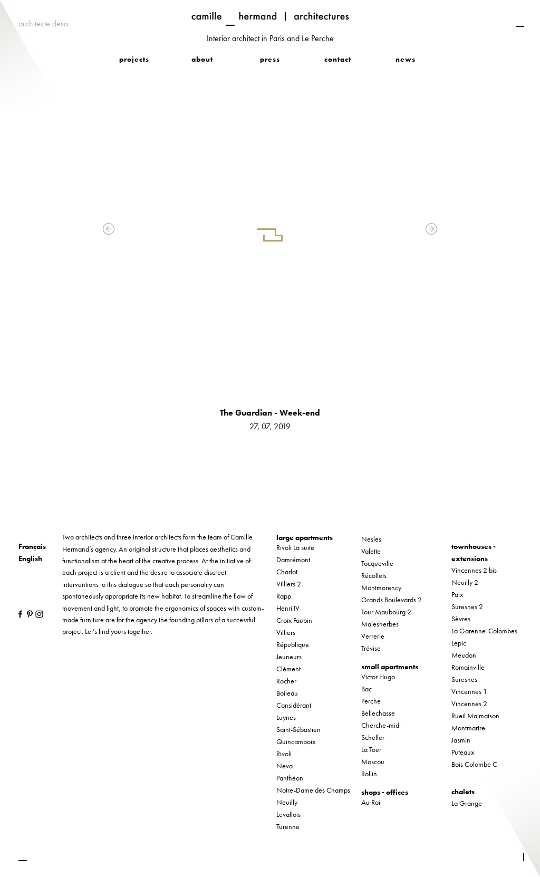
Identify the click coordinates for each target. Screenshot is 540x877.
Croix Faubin (294, 620)
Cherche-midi (381, 725)
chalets (463, 791)
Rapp (283, 596)
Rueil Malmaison (475, 715)
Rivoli (284, 753)
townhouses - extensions (473, 552)
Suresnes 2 (467, 606)
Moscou (372, 761)
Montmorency (381, 587)
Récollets (374, 575)
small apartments (389, 666)
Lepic (458, 643)
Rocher (286, 681)
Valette (371, 551)
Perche (371, 701)
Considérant (293, 705)
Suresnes (464, 679)
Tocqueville (377, 563)
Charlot (286, 571)
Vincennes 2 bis (474, 570)
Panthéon (289, 778)
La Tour (371, 749)
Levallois (288, 814)
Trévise (371, 648)
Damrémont (293, 559)
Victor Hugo (378, 676)
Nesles (371, 539)
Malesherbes (380, 624)
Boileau (287, 693)
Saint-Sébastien (298, 729)
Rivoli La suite (295, 547)
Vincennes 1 (469, 691)
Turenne (288, 826)
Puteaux (462, 752)
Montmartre (468, 728)
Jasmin (460, 740)
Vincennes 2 (469, 703)
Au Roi (370, 802)
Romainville (468, 667)
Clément (288, 668)
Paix (457, 594)
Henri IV (288, 608)
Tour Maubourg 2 (386, 611)
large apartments (304, 537)
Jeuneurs (289, 656)
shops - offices (384, 792)
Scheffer (372, 737)
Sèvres (460, 618)
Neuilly (286, 802)
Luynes (286, 717)
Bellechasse (378, 713)
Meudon (463, 655)
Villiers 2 (288, 584)
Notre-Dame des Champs (313, 790)
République (292, 644)
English (30, 558)
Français (32, 546)
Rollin (369, 773)
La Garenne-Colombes (484, 630)
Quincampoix (295, 741)
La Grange (466, 803)
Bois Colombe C (474, 764)
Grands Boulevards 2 (391, 599)
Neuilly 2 (464, 582)
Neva (284, 765)
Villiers (285, 632)
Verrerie (372, 636)
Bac (366, 688)
